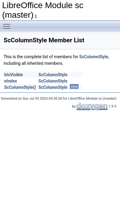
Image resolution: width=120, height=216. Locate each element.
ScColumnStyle (93, 56)
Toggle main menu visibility (8, 24)
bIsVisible (13, 74)
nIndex (10, 81)
